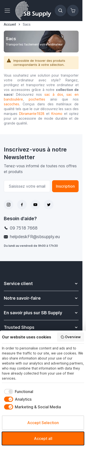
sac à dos (53, 94)
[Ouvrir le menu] (8, 10)
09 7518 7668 (24, 227)
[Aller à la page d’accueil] (10, 24)
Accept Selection (43, 422)
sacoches (11, 104)
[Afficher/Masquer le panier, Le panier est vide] (73, 10)
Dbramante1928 (31, 114)
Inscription (65, 186)
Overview (70, 337)
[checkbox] (17, 391)
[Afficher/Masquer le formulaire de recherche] (60, 10)
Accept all (43, 438)
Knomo (56, 114)
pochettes (37, 99)
